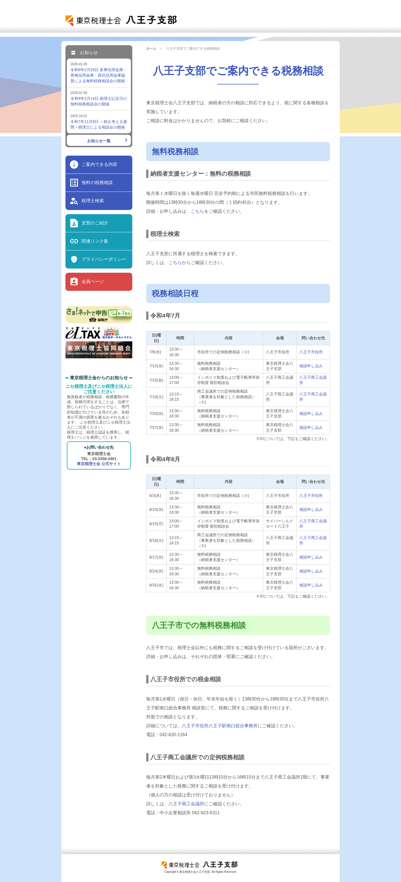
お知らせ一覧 (99, 141)
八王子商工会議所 (186, 803)
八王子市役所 (311, 352)
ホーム (151, 48)
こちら (197, 211)
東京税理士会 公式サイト (99, 463)
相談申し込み (311, 366)
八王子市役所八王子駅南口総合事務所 (220, 725)
